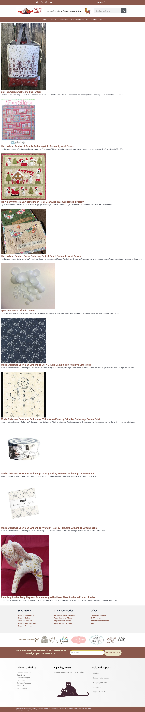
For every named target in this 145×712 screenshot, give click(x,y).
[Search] (123, 10)
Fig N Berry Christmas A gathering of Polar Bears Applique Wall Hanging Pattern (48, 201)
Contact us (97, 687)
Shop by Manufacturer (27, 623)
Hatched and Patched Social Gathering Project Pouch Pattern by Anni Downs (46, 256)
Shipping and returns (101, 682)
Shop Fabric (24, 610)
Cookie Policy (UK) (100, 692)
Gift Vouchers (91, 19)
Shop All (54, 19)
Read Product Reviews (100, 620)
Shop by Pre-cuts (25, 626)
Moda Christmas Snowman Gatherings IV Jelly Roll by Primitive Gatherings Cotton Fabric (53, 473)
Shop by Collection (26, 615)
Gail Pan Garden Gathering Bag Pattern (24, 91)
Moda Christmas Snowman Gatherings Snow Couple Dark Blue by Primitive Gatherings (52, 364)
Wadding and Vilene (63, 618)
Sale (100, 19)
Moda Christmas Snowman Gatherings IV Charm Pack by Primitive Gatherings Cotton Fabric (55, 527)
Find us (96, 673)
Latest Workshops (98, 615)
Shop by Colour (24, 618)
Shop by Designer (25, 620)
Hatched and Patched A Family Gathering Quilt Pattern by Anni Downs (42, 146)
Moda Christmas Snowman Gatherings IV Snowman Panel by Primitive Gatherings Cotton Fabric (58, 419)
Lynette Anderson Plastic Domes (20, 310)
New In (45, 19)
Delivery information (101, 678)
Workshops (64, 19)
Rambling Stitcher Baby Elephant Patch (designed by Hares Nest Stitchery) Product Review (55, 597)
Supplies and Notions (63, 620)
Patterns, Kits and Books (64, 615)
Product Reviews (77, 19)
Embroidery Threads (63, 623)
